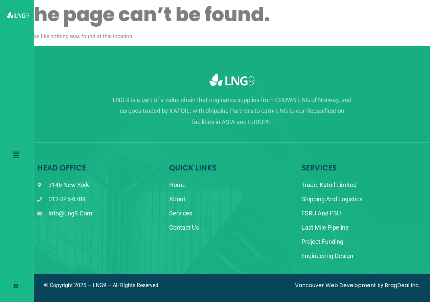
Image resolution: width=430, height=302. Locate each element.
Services (180, 213)
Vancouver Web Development (335, 285)
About (177, 199)
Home (177, 184)
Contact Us (184, 227)
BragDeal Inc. (402, 285)
